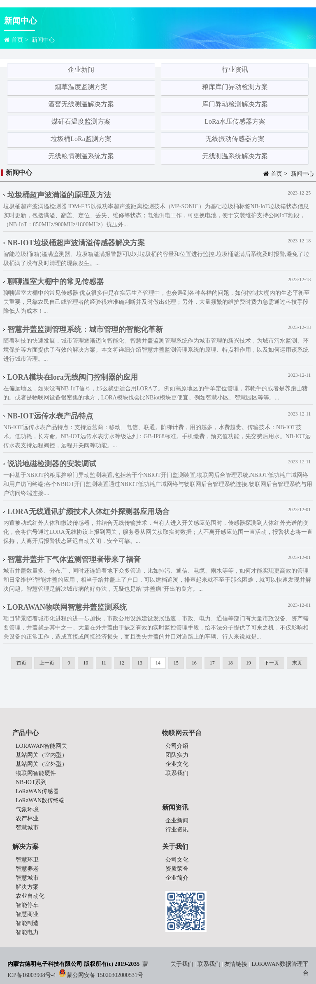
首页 (17, 41)
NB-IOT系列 (31, 782)
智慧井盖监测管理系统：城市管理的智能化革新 (85, 329)
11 (103, 663)
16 (194, 663)
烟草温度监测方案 (81, 86)
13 (139, 663)
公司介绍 (176, 746)
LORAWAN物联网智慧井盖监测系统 (67, 607)
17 (212, 663)
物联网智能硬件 (36, 773)
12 (121, 663)
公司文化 (176, 860)
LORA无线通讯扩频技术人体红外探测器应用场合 (88, 511)
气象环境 (27, 809)
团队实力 (176, 755)
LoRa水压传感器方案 (234, 121)
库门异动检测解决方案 (235, 104)
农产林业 (27, 818)
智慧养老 (27, 869)
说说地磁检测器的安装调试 (51, 464)
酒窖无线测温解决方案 (81, 104)
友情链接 (235, 964)
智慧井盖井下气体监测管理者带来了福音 (74, 559)
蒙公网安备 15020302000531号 (105, 975)
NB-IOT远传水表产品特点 (50, 416)
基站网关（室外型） (41, 764)
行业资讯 (235, 69)
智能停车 (27, 905)
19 (248, 663)
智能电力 (27, 932)
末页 (297, 663)
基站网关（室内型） (41, 755)
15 (176, 663)
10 (85, 663)
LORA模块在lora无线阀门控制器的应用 (72, 377)
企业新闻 (81, 69)
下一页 (271, 663)
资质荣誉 (176, 869)
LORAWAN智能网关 (41, 746)
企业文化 (176, 764)
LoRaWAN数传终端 (40, 800)
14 (158, 663)
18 (230, 663)
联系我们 (176, 773)
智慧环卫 (27, 860)
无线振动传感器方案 (235, 138)
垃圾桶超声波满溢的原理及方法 (59, 195)
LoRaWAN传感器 (37, 791)
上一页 (47, 663)
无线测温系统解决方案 (235, 156)
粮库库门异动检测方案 (235, 86)
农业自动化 (30, 896)
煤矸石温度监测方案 (81, 121)
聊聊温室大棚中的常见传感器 (55, 281)
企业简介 (176, 878)
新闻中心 (43, 41)
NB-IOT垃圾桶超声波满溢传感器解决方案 (76, 243)
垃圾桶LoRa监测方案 (81, 138)
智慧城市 (27, 827)
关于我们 (182, 964)
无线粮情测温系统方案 (81, 156)
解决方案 (27, 887)
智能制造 (27, 923)
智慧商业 (27, 914)
